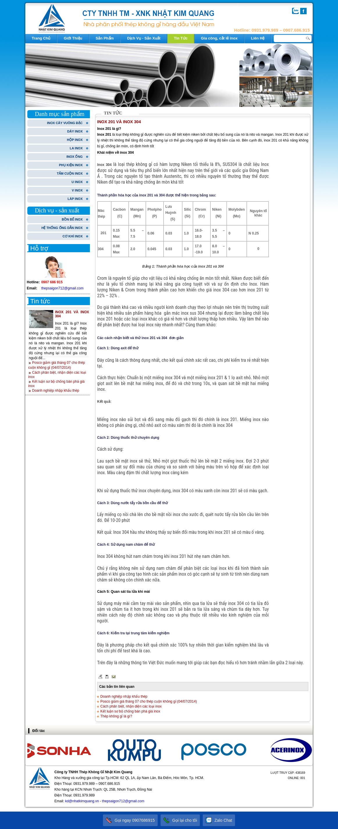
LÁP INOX (75, 198)
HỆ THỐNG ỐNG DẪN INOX (62, 228)
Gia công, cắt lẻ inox (219, 38)
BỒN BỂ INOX (72, 219)
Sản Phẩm (105, 38)
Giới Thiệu (73, 38)
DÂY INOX (75, 131)
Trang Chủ (41, 38)
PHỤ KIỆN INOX (71, 165)
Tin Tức (181, 38)
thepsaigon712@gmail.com (62, 288)
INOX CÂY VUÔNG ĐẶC (65, 123)
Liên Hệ (258, 38)
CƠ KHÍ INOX (73, 236)
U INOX (77, 182)
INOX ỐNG (75, 156)
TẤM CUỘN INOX (70, 173)
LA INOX (76, 148)
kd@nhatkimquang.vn (82, 801)
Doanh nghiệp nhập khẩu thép (55, 390)
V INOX (77, 190)
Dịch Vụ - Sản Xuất (144, 38)
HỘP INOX (75, 140)
